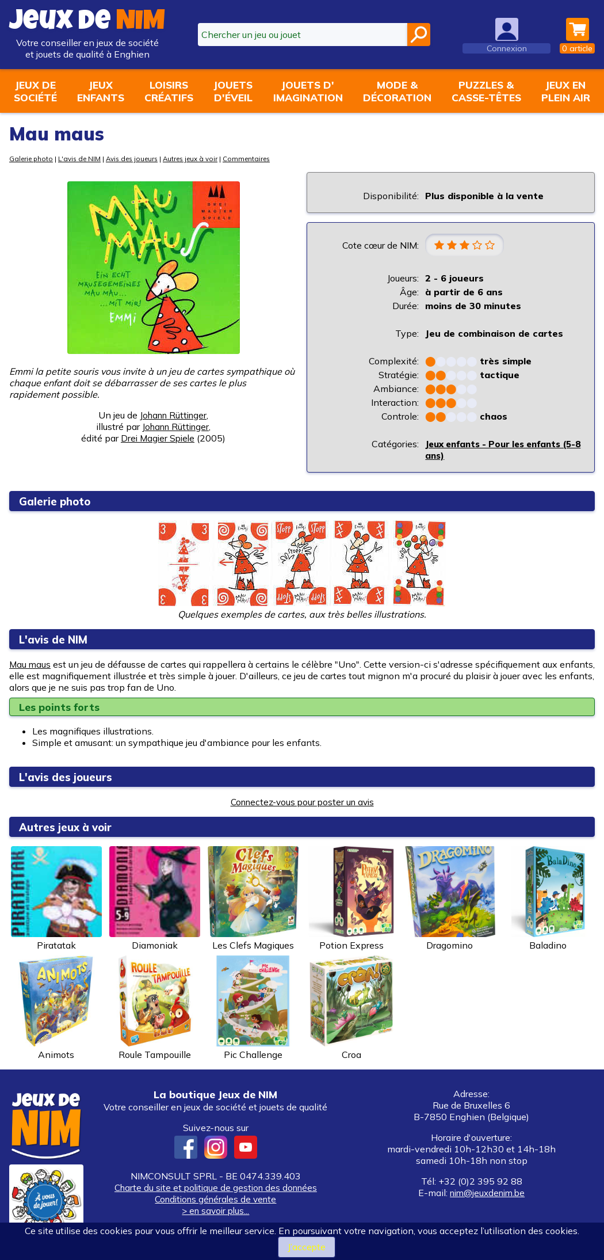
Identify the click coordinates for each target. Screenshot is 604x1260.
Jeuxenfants (100, 91)
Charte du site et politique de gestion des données (215, 1188)
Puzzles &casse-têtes (486, 91)
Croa (351, 1008)
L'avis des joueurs (70, 777)
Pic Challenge (253, 1008)
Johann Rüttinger (173, 415)
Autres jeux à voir (202, 158)
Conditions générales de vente (215, 1199)
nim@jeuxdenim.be (487, 1193)
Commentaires (261, 158)
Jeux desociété (35, 91)
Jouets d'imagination (308, 91)
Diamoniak (154, 899)
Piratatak (56, 899)
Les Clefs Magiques (253, 899)
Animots (56, 1008)
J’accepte (306, 1247)
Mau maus (30, 665)
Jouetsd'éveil (233, 91)
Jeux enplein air (565, 91)
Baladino (548, 899)
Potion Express (351, 899)
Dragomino (449, 899)
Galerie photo (32, 158)
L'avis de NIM (83, 158)
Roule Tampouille (154, 1008)
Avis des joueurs (139, 158)
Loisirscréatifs (168, 91)
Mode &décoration (397, 91)
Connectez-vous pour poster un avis (302, 802)
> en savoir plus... (215, 1211)
